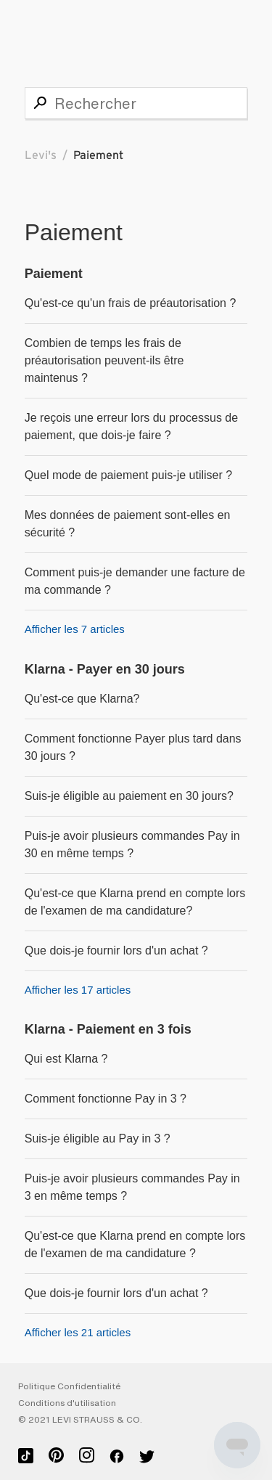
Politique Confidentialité (69, 1386)
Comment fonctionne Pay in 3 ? (105, 1098)
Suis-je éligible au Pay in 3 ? (97, 1138)
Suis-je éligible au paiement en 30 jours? (129, 796)
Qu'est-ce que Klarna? (82, 698)
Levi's (41, 155)
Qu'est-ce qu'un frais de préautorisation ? (130, 303)
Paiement (54, 273)
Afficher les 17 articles (78, 990)
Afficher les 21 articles (78, 1332)
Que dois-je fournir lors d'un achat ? (116, 950)
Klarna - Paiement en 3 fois (108, 1029)
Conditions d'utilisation (67, 1403)
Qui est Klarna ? (66, 1058)
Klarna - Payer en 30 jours (105, 669)
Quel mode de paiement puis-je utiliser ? (128, 475)
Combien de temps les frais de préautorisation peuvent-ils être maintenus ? (104, 360)
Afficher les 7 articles (75, 629)
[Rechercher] (136, 103)
